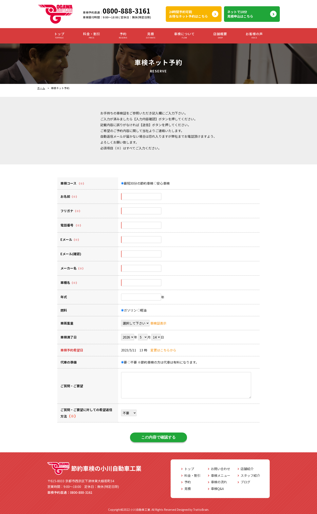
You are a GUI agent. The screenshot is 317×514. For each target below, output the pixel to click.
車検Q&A (217, 488)
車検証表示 (158, 323)
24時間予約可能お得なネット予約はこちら (188, 14)
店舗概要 (220, 35)
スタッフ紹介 (250, 475)
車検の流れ (219, 481)
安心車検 (162, 183)
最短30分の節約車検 (137, 183)
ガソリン (129, 310)
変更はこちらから (163, 350)
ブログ (245, 481)
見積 (150, 35)
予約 (123, 35)
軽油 (142, 310)
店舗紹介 (247, 468)
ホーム (41, 88)
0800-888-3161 (126, 10)
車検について (184, 35)
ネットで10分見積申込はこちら (240, 14)
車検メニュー (220, 475)
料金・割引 (91, 35)
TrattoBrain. (201, 510)
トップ (59, 35)
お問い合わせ (220, 468)
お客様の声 (254, 35)
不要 (132, 362)
